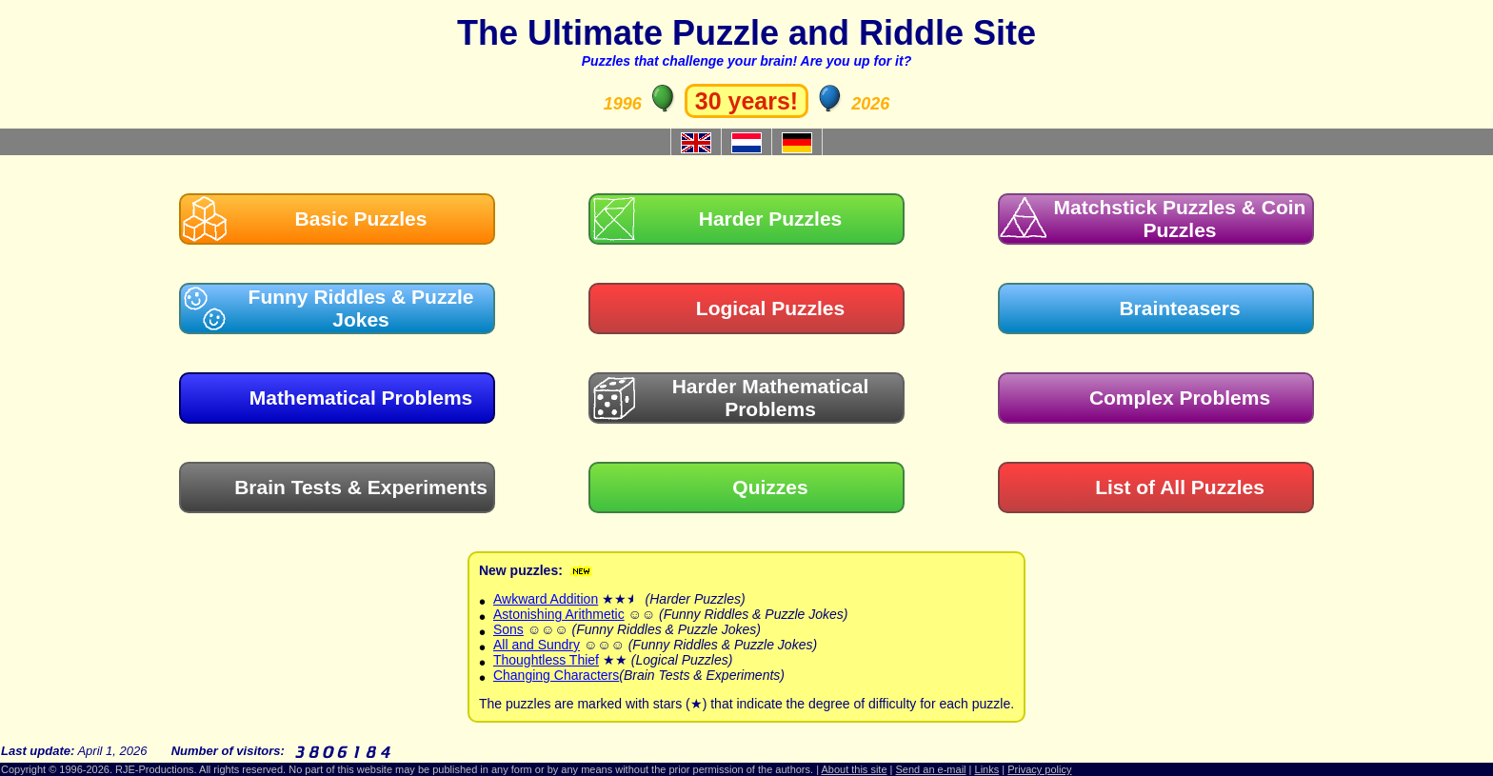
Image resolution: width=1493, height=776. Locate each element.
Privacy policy (1039, 769)
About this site (853, 769)
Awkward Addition (545, 599)
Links (987, 769)
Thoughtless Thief (546, 659)
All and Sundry (536, 644)
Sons (508, 629)
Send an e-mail (931, 769)
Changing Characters (556, 675)
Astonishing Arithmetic (559, 614)
